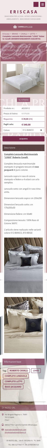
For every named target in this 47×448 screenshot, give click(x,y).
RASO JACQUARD (13, 386)
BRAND (15, 34)
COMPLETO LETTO (13, 381)
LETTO (32, 34)
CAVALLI (24, 34)
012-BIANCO (28, 130)
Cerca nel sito (35, 4)
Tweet (23, 394)
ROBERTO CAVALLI (19, 370)
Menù (42, 4)
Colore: (7, 130)
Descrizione (9, 147)
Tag (4, 370)
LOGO (36, 370)
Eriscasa (6, 34)
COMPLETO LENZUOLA (16, 376)
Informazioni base (12, 361)
